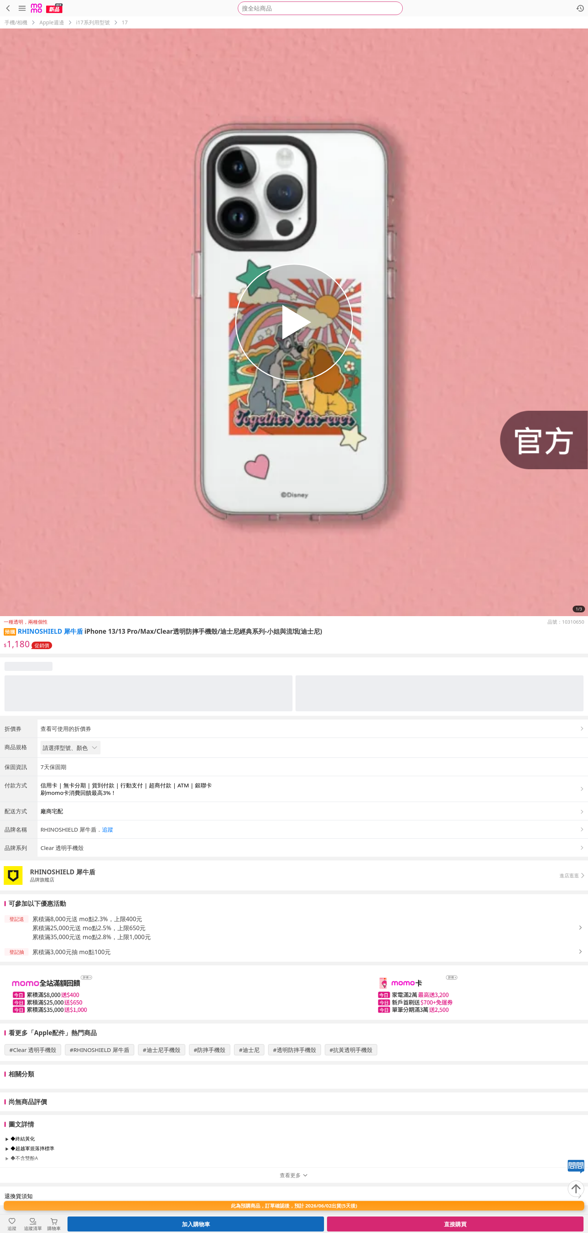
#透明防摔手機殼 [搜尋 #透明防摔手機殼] (294, 1049)
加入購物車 (196, 1224)
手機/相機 (15, 22)
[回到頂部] (576, 1189)
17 (125, 22)
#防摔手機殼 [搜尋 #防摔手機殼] (210, 1049)
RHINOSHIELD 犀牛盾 (50, 631)
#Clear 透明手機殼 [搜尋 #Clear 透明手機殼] (32, 1049)
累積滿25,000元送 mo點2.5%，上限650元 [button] (89, 928)
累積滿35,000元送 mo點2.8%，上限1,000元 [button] (91, 937)
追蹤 (107, 829)
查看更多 (294, 1175)
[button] (312, 829)
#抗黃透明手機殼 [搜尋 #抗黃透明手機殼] (351, 1049)
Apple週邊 (51, 22)
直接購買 (455, 1224)
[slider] (294, 992)
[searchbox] (320, 8)
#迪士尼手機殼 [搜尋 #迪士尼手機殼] (161, 1049)
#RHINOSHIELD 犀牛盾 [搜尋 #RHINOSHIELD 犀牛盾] (99, 1049)
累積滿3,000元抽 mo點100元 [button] (71, 952)
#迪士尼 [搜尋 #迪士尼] (249, 1049)
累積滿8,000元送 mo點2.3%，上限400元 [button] (87, 919)
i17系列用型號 (93, 22)
